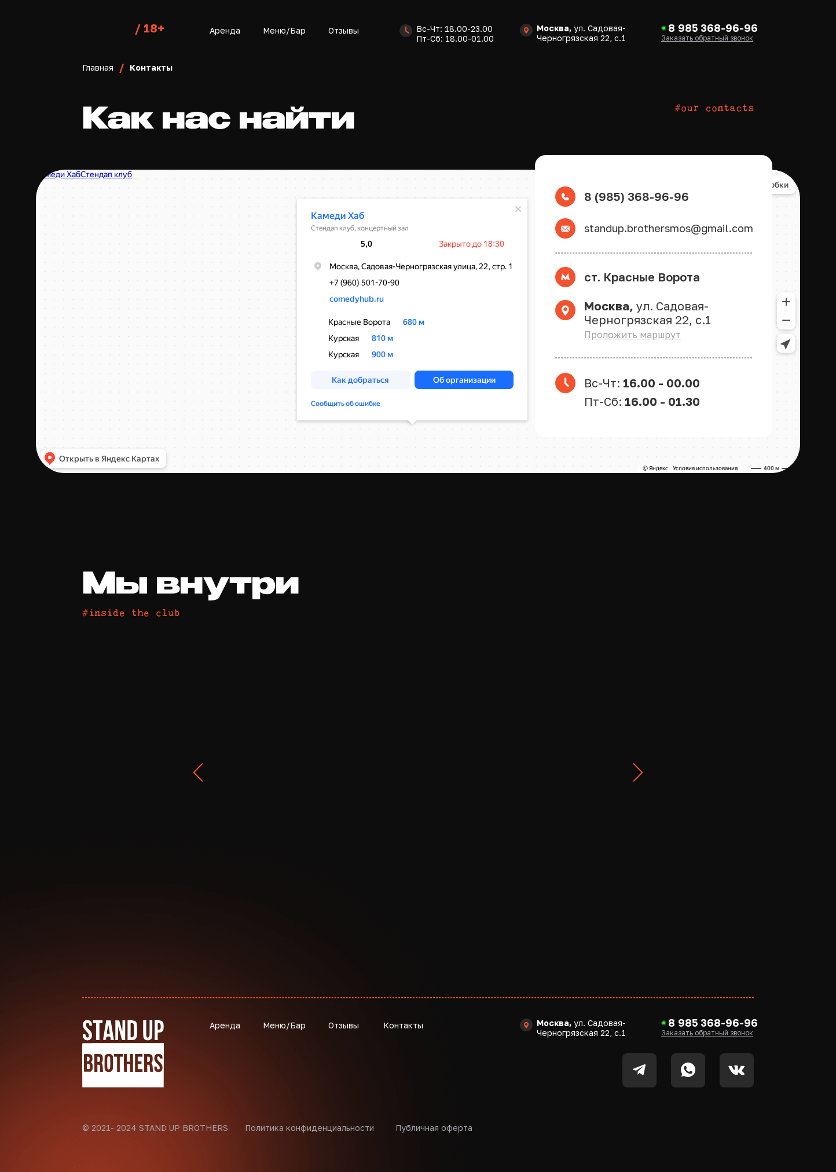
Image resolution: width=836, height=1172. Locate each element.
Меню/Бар (284, 30)
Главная (97, 67)
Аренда (225, 30)
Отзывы (343, 30)
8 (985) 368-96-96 (636, 196)
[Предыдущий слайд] (198, 772)
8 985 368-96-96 (713, 27)
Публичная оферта (433, 1128)
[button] (707, 38)
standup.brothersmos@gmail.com (668, 228)
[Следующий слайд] (638, 772)
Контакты (403, 1025)
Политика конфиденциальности (309, 1128)
